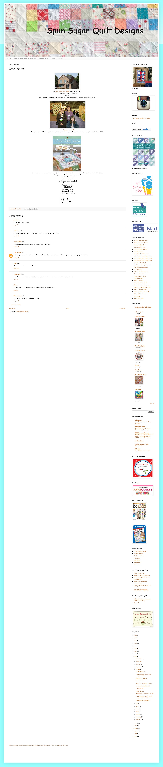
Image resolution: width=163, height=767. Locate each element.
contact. (61, 58)
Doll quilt (136, 603)
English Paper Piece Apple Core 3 (143, 261)
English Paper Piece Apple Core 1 (143, 256)
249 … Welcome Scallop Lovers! (142, 451)
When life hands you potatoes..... (145, 684)
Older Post (122, 309)
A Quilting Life (139, 312)
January (138, 720)
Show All (152, 403)
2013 (135, 651)
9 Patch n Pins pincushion (141, 241)
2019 (135, 635)
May (137, 709)
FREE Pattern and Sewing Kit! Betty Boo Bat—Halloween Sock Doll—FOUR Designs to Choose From (144, 436)
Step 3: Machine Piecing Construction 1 (140, 582)
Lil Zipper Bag (137, 270)
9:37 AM (16, 236)
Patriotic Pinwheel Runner (141, 272)
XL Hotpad (137, 296)
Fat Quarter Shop (139, 556)
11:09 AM (16, 247)
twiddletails (138, 390)
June (137, 706)
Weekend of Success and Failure (144, 694)
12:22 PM (16, 268)
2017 (135, 641)
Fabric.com (137, 558)
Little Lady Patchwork (140, 552)
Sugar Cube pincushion (140, 290)
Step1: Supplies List (139, 573)
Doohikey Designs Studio (141, 444)
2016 (135, 643)
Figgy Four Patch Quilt (140, 263)
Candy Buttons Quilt (139, 247)
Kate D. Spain (17, 253)
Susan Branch (138, 565)
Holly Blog (137, 449)
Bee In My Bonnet (140, 351)
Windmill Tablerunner (140, 294)
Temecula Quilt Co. (140, 317)
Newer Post (12, 309)
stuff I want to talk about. (143, 700)
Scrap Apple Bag (138, 281)
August (138, 669)
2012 (135, 654)
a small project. (140, 691)
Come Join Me (139, 689)
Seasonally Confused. (141, 678)
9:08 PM (16, 290)
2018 (135, 638)
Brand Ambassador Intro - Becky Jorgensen (143, 422)
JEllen (15, 285)
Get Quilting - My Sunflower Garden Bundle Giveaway (142, 429)
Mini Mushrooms (138, 554)
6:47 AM (16, 301)
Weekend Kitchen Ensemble (141, 292)
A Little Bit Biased (140, 331)
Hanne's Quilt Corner (140, 375)
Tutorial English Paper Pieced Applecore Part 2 (143, 675)
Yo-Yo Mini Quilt (139, 298)
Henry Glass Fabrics (140, 427)
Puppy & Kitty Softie (140, 276)
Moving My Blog (139, 446)
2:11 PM (16, 279)
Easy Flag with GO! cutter (141, 254)
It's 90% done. (139, 681)
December (139, 659)
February (138, 717)
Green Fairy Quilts (140, 346)
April (137, 712)
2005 (135, 736)
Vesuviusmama (18, 296)
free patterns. (43, 58)
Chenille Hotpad (138, 252)
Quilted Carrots (138, 278)
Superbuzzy (137, 563)
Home (9, 58)
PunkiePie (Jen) (18, 242)
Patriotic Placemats (139, 274)
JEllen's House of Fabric (62, 92)
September (139, 667)
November (139, 661)
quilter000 (16, 231)
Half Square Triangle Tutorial (142, 265)
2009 (135, 726)
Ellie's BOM (137, 560)
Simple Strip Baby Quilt (140, 283)
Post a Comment (15, 305)
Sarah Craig (17, 274)
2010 (135, 723)
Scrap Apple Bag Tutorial (143, 686)
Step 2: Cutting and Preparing (142, 576)
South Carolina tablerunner (141, 285)
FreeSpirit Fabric (139, 441)
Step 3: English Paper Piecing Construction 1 (141, 578)
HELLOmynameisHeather (142, 433)
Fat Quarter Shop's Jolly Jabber (143, 307)
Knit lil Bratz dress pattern (141, 267)
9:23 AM (16, 225)
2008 (135, 728)
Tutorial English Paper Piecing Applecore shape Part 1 (144, 697)
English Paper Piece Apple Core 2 (143, 258)
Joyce (66, 130)
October (138, 664)
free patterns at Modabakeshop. (25, 58)
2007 (136, 731)
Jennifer (16, 220)
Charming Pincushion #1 (140, 249)
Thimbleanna (138, 370)
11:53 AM (16, 258)
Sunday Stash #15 (141, 672)
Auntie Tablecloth (139, 245)
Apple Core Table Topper (141, 243)
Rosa (15, 263)
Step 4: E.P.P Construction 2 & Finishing (142, 586)
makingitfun (138, 420)
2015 (135, 646)
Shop (53, 58)
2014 (135, 648)
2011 (135, 657)
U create (137, 365)
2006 (135, 734)
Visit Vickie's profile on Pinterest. (141, 118)
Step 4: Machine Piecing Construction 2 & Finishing (141, 590)
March (138, 714)
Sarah (72, 130)
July (137, 704)
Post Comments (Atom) (22, 312)
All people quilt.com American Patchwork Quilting (142, 600)
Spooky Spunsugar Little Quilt (142, 287)
